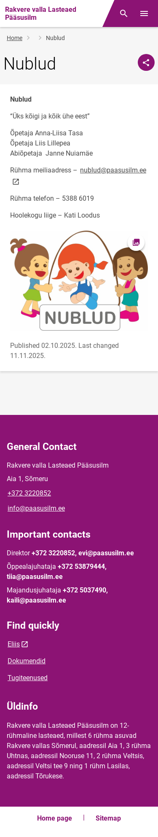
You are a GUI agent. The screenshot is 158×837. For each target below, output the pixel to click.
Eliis (14, 644)
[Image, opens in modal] (79, 281)
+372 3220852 (29, 493)
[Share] (146, 62)
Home (14, 38)
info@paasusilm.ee (36, 508)
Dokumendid (27, 661)
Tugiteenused (28, 678)
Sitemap (108, 818)
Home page (54, 818)
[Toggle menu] (144, 13)
